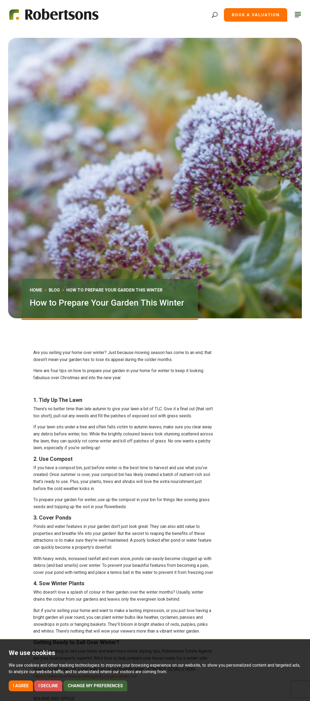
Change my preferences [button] (95, 685)
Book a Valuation (256, 14)
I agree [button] (21, 685)
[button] (214, 15)
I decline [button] (48, 685)
